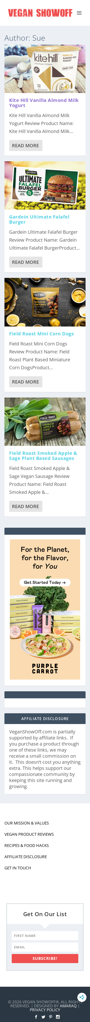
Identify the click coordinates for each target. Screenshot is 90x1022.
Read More (25, 145)
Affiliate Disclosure (25, 856)
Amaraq (68, 1005)
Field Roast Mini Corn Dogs (41, 333)
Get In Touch (17, 868)
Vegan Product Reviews (29, 834)
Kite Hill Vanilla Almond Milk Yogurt (44, 102)
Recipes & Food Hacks (26, 845)
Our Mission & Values (26, 823)
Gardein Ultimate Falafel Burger (39, 219)
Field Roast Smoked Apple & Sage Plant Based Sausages (43, 455)
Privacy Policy (45, 1009)
